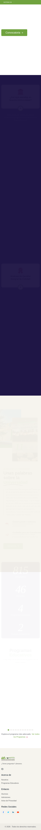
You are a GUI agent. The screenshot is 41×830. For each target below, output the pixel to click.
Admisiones (5, 797)
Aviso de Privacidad (8, 801)
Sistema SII (7, 2)
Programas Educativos (10, 783)
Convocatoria (14, 32)
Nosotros (4, 780)
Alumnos (4, 794)
